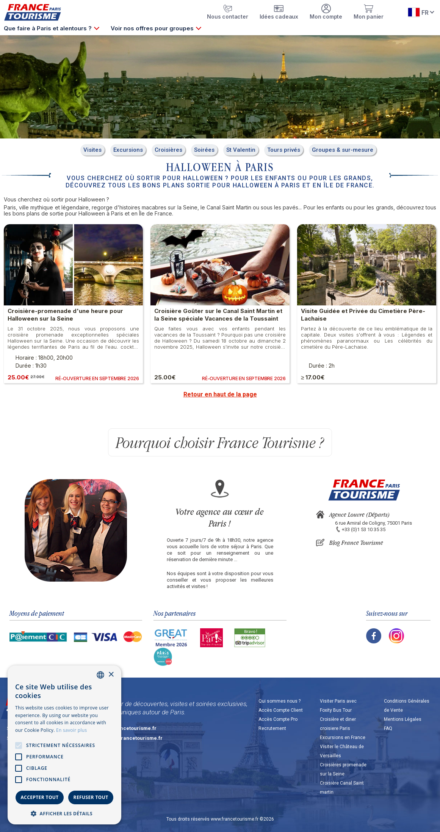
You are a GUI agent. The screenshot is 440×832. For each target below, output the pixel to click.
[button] (64, 813)
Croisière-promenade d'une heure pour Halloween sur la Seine (65, 314)
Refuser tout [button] (91, 797)
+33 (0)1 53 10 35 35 (363, 529)
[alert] (64, 744)
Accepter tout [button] (39, 797)
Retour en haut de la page (220, 394)
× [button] (111, 675)
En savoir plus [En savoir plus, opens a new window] (71, 730)
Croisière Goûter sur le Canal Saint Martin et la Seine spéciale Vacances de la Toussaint (218, 314)
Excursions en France (342, 737)
